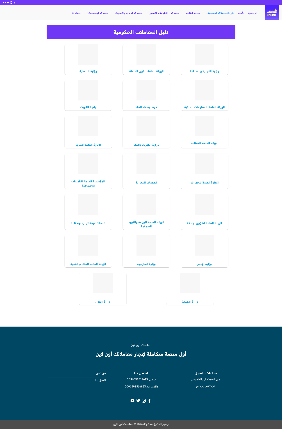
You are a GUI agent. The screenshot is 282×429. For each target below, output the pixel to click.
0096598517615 (137, 379)
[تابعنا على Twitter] (8, 2)
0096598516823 (135, 386)
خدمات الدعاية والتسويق (127, 13)
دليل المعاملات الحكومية (219, 13)
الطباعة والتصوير (157, 13)
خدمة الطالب (192, 13)
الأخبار (241, 13)
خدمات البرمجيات (97, 13)
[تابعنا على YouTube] (4, 2)
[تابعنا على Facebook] (15, 2)
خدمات (175, 13)
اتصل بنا (76, 13)
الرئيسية (252, 13)
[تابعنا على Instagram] (11, 2)
